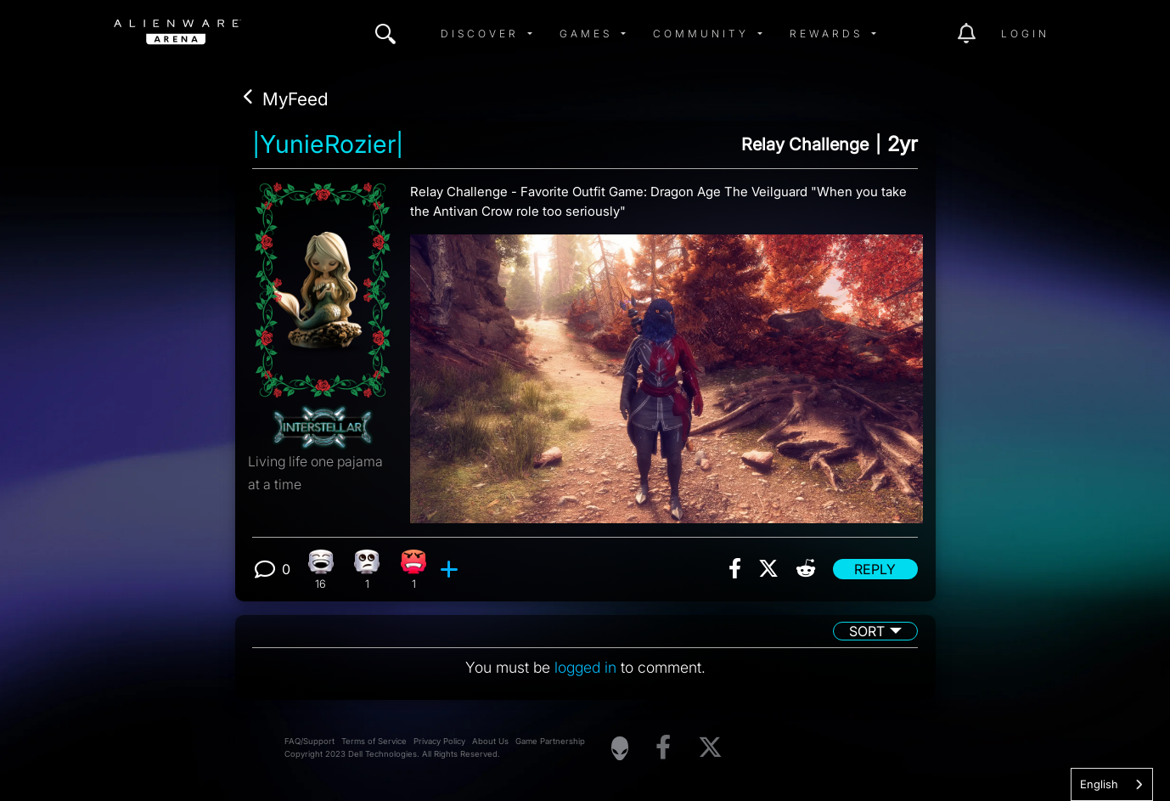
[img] (385, 34)
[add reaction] (451, 569)
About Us (490, 741)
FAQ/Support (309, 741)
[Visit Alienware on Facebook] (663, 748)
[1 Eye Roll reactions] (367, 569)
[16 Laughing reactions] (320, 569)
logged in (585, 667)
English (1099, 784)
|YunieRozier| (327, 144)
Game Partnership (550, 741)
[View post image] (666, 372)
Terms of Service (374, 741)
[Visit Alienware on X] (710, 748)
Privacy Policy (439, 741)
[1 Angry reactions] (414, 569)
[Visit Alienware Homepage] (620, 748)
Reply (875, 569)
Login (1025, 33)
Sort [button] (867, 631)
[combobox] (1112, 784)
